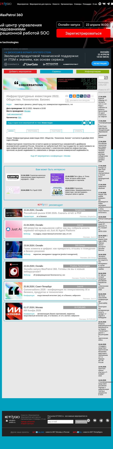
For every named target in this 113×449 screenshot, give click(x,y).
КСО (44, 104)
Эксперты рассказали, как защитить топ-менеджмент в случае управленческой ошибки (104, 263)
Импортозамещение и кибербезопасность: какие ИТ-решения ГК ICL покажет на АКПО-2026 (105, 225)
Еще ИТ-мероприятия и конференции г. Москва (50, 156)
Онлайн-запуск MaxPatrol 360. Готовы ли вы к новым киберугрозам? (54, 270)
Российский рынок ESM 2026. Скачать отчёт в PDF (53, 213)
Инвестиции (19, 104)
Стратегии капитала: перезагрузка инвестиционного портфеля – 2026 (33, 177)
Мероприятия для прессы (40, 4)
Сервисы (56, 71)
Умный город (37, 104)
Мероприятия (22, 4)
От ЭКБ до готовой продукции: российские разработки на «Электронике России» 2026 (103, 282)
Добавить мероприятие (20, 71)
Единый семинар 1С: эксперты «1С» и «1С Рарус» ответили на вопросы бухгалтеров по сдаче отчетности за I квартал (102, 108)
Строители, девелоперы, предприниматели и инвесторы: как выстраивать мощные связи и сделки (78, 191)
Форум (9, 104)
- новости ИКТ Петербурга (92, 432)
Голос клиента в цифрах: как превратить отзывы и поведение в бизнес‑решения (59, 249)
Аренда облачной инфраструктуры (27, 422)
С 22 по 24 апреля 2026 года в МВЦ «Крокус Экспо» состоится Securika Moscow (103, 243)
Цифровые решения (102, 187)
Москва (27, 111)
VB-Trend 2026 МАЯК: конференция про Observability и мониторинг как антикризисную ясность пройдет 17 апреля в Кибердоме (103, 306)
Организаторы (67, 4)
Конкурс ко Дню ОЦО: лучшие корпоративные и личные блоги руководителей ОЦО (103, 174)
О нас (95, 4)
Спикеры (78, 4)
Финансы (27, 104)
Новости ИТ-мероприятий (104, 91)
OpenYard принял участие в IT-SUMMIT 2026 (102, 372)
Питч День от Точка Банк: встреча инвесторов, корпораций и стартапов (77, 178)
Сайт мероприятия (14, 114)
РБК (19, 117)
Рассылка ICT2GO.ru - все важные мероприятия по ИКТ (67, 417)
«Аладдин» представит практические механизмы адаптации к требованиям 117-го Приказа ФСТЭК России (103, 354)
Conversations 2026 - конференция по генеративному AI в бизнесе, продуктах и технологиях (57, 290)
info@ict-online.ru (12, 421)
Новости (56, 4)
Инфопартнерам (93, 71)
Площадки (87, 4)
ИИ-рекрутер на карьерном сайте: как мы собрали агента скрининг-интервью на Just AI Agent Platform (56, 229)
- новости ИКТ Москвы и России (57, 432)
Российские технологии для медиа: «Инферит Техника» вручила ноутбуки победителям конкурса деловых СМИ (103, 152)
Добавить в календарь (80, 100)
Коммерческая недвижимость (58, 104)
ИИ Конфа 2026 (32, 310)
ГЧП (71, 104)
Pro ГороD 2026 (36, 190)
